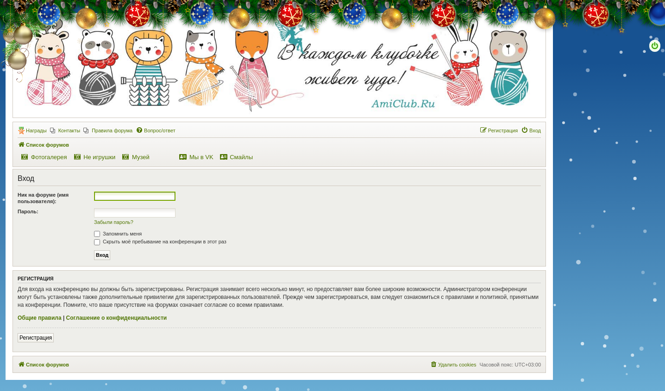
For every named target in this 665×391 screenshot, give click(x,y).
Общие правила (40, 318)
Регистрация (35, 338)
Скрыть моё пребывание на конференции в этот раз (160, 241)
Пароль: (28, 211)
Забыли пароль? (113, 222)
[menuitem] (65, 130)
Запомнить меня (118, 233)
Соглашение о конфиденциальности (116, 318)
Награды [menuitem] (36, 130)
